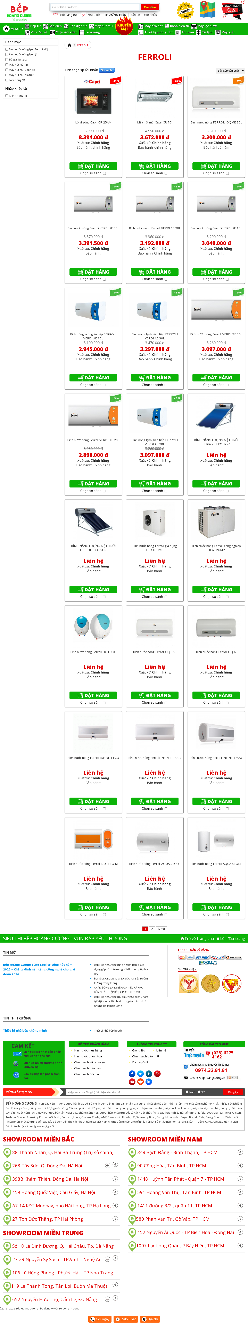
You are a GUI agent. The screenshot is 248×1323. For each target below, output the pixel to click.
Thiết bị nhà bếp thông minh (25, 1030)
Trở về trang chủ (199, 938)
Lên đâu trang (232, 938)
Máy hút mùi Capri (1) (22, 70)
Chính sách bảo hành (88, 1068)
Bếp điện (55, 26)
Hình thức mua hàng (88, 1050)
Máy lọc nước (207, 26)
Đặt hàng (97, 166)
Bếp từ (35, 26)
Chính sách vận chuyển (89, 1062)
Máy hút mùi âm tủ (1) (22, 75)
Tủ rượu (188, 32)
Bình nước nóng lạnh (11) (24, 54)
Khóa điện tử (179, 26)
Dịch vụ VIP (140, 1062)
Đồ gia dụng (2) (18, 59)
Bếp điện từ (78, 26)
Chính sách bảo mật (145, 1056)
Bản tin (135, 15)
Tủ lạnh (207, 32)
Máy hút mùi (104, 26)
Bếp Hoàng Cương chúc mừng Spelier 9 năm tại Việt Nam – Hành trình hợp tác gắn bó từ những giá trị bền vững (121, 1001)
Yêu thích (90, 15)
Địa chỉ (150, 1319)
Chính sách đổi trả (86, 1074)
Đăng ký (233, 1092)
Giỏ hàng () (64, 14)
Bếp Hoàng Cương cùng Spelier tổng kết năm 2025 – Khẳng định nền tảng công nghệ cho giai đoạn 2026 (39, 969)
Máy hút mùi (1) (18, 64)
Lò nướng (92, 32)
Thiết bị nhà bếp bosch (108, 1030)
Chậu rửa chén (66, 32)
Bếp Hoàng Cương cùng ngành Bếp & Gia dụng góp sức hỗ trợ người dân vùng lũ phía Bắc (121, 969)
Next (161, 929)
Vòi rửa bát (39, 32)
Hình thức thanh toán (89, 1056)
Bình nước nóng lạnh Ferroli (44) (28, 49)
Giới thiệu (150, 15)
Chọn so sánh (93, 173)
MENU (17, 29)
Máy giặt (228, 32)
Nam (192, 1092)
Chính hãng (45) (18, 95)
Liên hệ (161, 1050)
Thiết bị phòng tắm (158, 32)
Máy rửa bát (153, 26)
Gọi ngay (99, 1319)
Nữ (203, 1092)
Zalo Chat (126, 1319)
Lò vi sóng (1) (17, 80)
